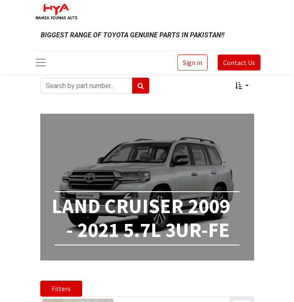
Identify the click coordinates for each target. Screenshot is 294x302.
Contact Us (239, 62)
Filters (61, 288)
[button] (242, 86)
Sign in (192, 62)
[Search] (140, 86)
